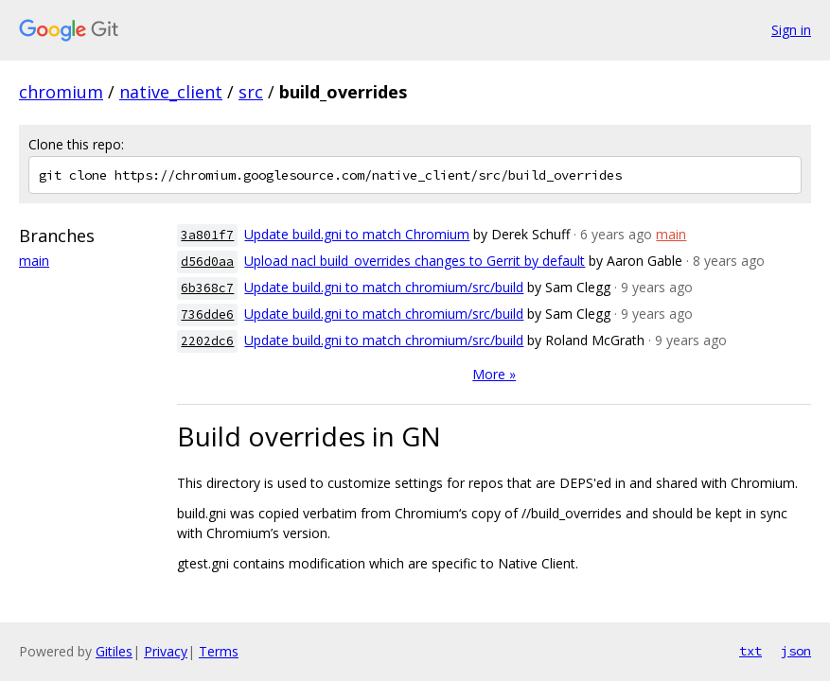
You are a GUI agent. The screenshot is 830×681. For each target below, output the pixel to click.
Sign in (791, 30)
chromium (61, 91)
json (796, 650)
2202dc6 (207, 341)
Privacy (165, 651)
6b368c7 (207, 288)
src (250, 91)
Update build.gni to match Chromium (356, 234)
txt (750, 650)
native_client (170, 91)
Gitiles (114, 651)
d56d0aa (207, 261)
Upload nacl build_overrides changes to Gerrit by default (414, 261)
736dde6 (207, 314)
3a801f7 (207, 235)
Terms (218, 651)
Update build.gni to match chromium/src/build (383, 287)
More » (494, 374)
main (34, 261)
